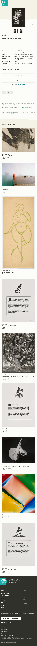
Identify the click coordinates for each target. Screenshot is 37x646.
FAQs (24, 599)
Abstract (10, 92)
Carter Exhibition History (18, 70)
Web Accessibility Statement (7, 635)
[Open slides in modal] (32, 24)
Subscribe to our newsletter (10, 618)
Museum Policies (4, 631)
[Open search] (31, 2)
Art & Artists (5, 595)
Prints (4, 92)
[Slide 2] (21, 31)
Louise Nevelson (21, 84)
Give (2, 607)
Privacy (3, 633)
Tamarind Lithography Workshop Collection (20, 80)
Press (24, 601)
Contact (25, 594)
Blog (2, 603)
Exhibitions (5, 593)
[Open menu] (34, 2)
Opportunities (26, 597)
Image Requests (4, 629)
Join (2, 605)
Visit (2, 590)
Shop (3, 600)
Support (25, 603)
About (24, 590)
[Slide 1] (15, 31)
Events (3, 598)
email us (22, 107)
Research (25, 592)
